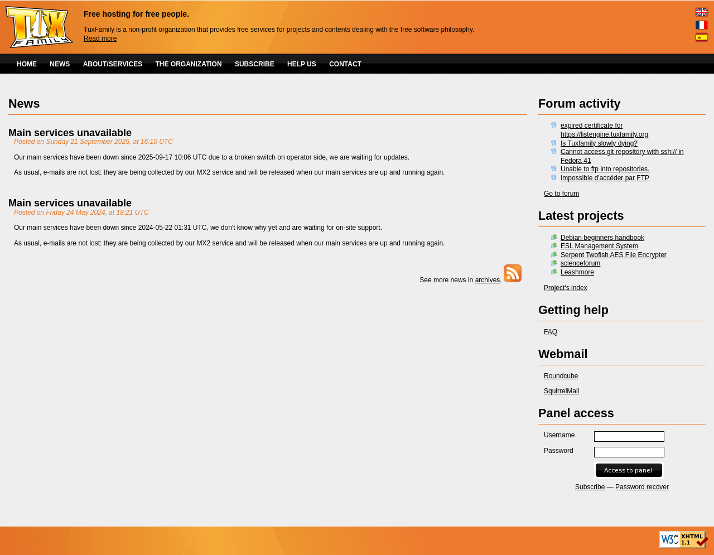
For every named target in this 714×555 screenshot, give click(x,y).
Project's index (565, 288)
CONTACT (345, 64)
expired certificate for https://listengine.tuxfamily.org (604, 130)
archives (487, 280)
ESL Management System (599, 246)
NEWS (60, 64)
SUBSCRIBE (254, 64)
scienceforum (580, 263)
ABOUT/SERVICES (112, 64)
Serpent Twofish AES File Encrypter (614, 255)
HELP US (301, 64)
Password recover (642, 487)
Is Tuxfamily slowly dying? (599, 143)
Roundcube (561, 376)
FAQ (550, 332)
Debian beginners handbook (602, 238)
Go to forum (561, 193)
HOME (27, 64)
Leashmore (577, 272)
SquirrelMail (561, 391)
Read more (100, 38)
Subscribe (590, 487)
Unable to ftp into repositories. (605, 169)
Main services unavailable (70, 132)
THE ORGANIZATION (189, 64)
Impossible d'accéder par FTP (605, 178)
